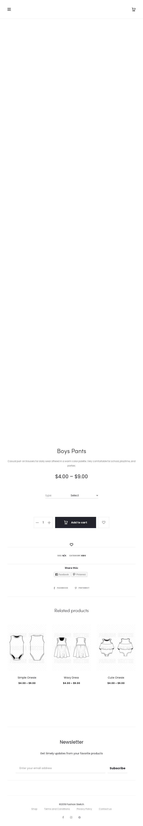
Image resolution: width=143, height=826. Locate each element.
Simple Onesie (27, 677)
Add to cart (75, 522)
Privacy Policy (84, 809)
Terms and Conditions (57, 809)
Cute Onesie (116, 677)
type (48, 495)
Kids (83, 555)
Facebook (61, 588)
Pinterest (82, 588)
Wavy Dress (71, 677)
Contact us (105, 809)
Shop (34, 809)
